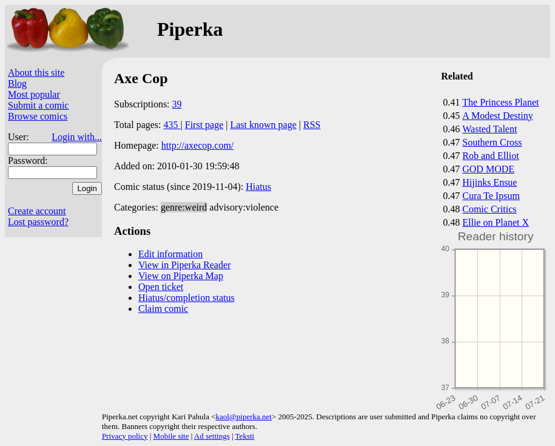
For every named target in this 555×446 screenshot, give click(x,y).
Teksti (245, 436)
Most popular (34, 94)
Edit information (170, 254)
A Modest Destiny (497, 115)
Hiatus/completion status (186, 297)
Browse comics (37, 116)
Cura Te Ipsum (491, 196)
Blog (17, 83)
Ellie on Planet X (495, 222)
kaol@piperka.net (243, 416)
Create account (37, 211)
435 (172, 125)
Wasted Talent (489, 129)
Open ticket (160, 287)
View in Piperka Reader (184, 265)
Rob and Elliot (490, 155)
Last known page (263, 125)
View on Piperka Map (180, 276)
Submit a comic (38, 105)
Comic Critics (489, 209)
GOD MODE (488, 169)
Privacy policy (124, 436)
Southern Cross (492, 142)
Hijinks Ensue (489, 182)
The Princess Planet (500, 102)
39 (177, 104)
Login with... (77, 137)
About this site (36, 72)
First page (204, 125)
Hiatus (258, 186)
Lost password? (38, 222)
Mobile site (171, 436)
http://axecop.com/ (197, 145)
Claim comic (163, 308)
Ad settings (212, 436)
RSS (311, 125)
